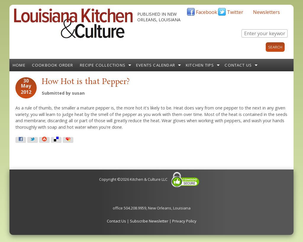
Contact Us (238, 65)
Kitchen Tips (200, 65)
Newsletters (266, 12)
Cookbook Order (52, 65)
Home (19, 65)
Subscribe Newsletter (149, 221)
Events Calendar (155, 65)
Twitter (235, 12)
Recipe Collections (103, 65)
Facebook (206, 12)
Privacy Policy (184, 221)
